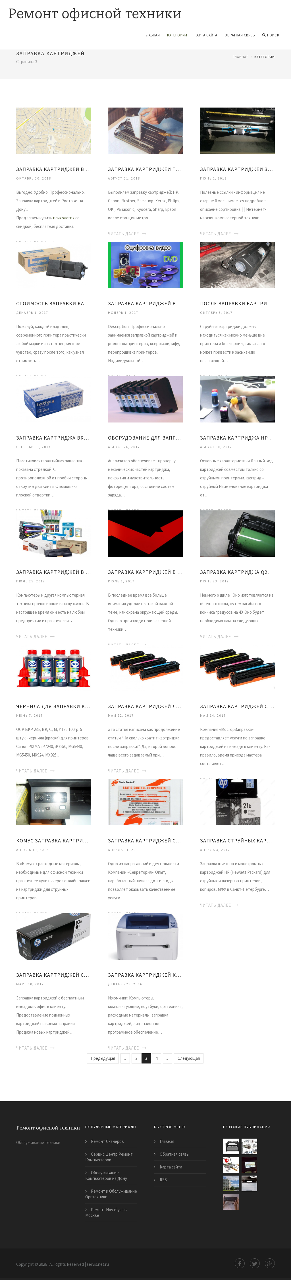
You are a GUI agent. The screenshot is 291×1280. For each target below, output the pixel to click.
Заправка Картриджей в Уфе (145, 303)
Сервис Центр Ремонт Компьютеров (109, 1156)
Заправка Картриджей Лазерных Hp (145, 706)
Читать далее (123, 233)
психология (63, 217)
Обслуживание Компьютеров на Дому (106, 1175)
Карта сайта (206, 35)
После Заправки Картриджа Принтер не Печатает (237, 303)
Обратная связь (240, 35)
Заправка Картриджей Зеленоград (237, 169)
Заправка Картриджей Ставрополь (53, 975)
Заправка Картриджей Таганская (145, 169)
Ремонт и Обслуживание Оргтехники (111, 1193)
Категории (177, 35)
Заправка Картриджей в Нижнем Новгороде (145, 572)
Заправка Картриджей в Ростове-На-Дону (53, 169)
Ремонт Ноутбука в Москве (106, 1212)
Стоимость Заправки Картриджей (53, 303)
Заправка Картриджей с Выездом (237, 706)
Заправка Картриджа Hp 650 (237, 437)
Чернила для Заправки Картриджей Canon (53, 706)
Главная (152, 35)
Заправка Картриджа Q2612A (237, 572)
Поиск (270, 35)
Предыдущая (103, 1058)
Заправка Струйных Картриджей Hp (237, 840)
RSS (163, 1179)
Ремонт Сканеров (107, 1141)
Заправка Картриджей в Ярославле (53, 572)
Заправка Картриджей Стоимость (145, 840)
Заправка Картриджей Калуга (145, 975)
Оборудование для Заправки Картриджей (145, 437)
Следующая (189, 1058)
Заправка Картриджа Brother (53, 437)
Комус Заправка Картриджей (53, 840)
